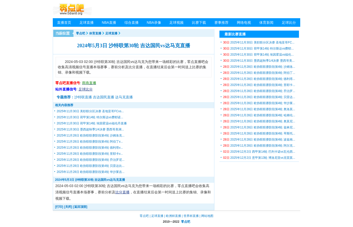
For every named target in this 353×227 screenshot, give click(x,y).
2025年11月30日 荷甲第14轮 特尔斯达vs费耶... (258, 48)
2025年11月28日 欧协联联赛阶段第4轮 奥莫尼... (259, 121)
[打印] (59, 207)
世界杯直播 (191, 216)
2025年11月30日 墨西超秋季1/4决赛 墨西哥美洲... (90, 129)
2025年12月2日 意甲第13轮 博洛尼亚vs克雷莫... (259, 158)
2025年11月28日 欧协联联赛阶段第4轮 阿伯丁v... (90, 141)
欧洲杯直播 (173, 216)
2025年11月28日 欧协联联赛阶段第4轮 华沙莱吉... (90, 172)
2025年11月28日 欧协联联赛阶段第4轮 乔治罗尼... (90, 160)
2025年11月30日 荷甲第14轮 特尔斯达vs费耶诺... (90, 117)
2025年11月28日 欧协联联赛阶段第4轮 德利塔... (259, 79)
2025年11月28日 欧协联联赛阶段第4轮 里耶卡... (259, 85)
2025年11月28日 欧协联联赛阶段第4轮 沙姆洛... (259, 67)
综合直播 (131, 22)
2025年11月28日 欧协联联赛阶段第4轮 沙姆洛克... (90, 135)
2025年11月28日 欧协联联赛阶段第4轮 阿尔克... (259, 145)
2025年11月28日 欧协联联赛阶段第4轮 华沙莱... (259, 103)
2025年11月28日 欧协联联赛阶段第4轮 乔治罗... (259, 91)
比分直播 (122, 192)
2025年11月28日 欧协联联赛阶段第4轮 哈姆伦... (259, 115)
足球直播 (87, 22)
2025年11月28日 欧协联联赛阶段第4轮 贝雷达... (259, 97)
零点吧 (80, 33)
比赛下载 (199, 22)
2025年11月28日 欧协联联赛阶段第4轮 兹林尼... (259, 127)
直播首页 (64, 22)
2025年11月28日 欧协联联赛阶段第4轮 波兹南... (259, 139)
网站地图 (207, 216)
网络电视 (244, 22)
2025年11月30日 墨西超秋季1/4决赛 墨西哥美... (258, 60)
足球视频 (176, 22)
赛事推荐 (221, 22)
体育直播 (95, 33)
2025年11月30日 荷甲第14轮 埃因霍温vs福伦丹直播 (92, 123)
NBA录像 (154, 22)
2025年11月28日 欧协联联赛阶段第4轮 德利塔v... (90, 147)
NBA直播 (109, 22)
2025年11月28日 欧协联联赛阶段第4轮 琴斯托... (259, 133)
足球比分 (289, 22)
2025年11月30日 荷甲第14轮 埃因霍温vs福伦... (258, 54)
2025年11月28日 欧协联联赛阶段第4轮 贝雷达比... (90, 166)
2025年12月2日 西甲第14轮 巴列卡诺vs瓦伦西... (259, 151)
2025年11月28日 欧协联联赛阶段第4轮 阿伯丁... (259, 73)
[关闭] (68, 207)
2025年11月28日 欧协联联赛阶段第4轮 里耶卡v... (90, 153)
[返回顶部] (80, 207)
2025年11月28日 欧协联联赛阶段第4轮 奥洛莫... (259, 109)
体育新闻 (266, 22)
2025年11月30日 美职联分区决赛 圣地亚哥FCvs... (90, 111)
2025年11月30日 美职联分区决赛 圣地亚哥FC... (258, 42)
